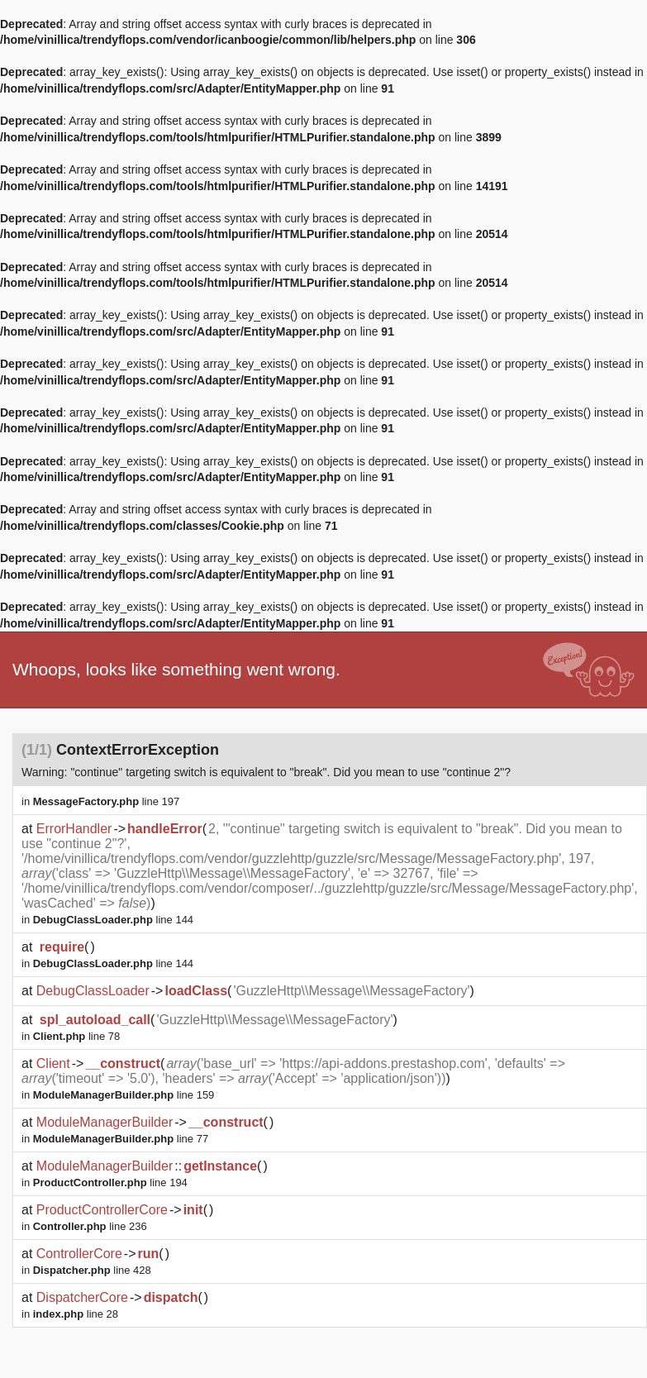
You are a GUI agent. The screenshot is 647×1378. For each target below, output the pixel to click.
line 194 (110, 1182)
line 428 (92, 1270)
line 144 (113, 919)
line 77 (120, 1138)
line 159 (124, 1095)
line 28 (75, 1314)
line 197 (106, 801)
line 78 (76, 1036)
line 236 (90, 1226)
